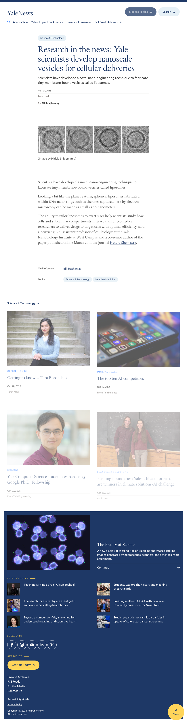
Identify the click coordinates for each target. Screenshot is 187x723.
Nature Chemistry (123, 245)
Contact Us (14, 691)
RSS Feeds (13, 681)
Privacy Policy (14, 704)
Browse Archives (18, 677)
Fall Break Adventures (109, 22)
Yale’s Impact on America (47, 22)
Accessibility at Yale (18, 699)
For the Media (16, 686)
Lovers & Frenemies (79, 22)
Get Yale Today (23, 665)
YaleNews (20, 14)
